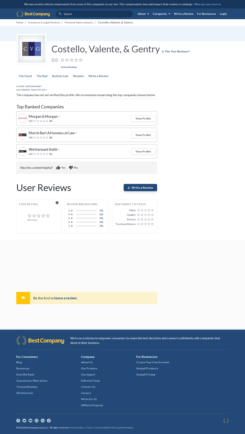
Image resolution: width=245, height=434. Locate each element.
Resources (22, 368)
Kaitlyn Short (34, 86)
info (57, 202)
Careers (86, 392)
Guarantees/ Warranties (31, 380)
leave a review (65, 298)
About (144, 14)
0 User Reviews (69, 67)
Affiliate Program (92, 405)
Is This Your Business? (175, 51)
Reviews (78, 76)
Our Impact (88, 374)
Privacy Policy (77, 427)
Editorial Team (90, 380)
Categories (162, 14)
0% (101, 210)
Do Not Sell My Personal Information (114, 427)
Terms (90, 427)
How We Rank (25, 374)
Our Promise (89, 368)
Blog (19, 362)
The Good (25, 76)
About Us (87, 362)
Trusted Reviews (27, 386)
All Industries (24, 392)
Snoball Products (147, 368)
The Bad (41, 76)
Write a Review (183, 13)
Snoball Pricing (145, 374)
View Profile (143, 118)
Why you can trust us (207, 4)
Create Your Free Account (152, 362)
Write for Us (89, 399)
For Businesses (206, 13)
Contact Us (88, 386)
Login (223, 13)
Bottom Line (60, 76)
